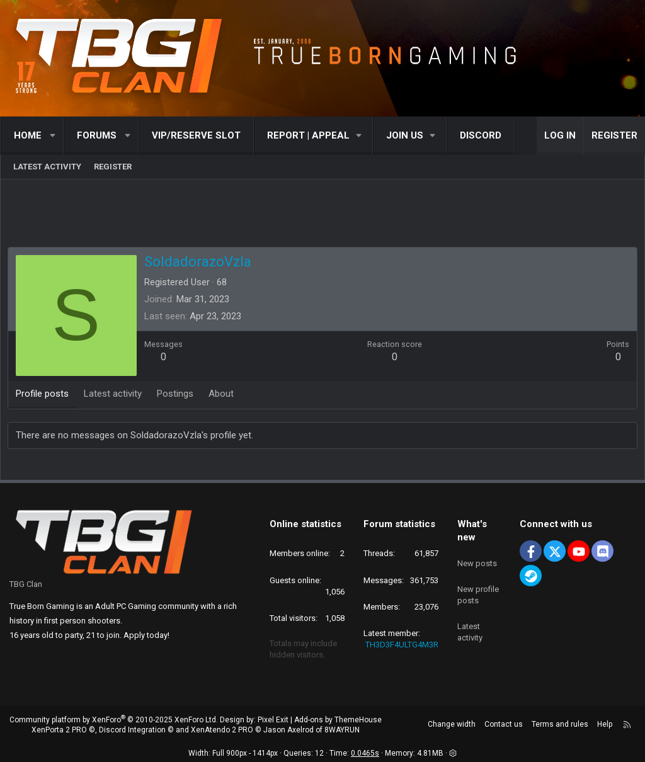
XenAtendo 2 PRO (222, 729)
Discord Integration (132, 729)
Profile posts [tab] (44, 396)
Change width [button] (452, 724)
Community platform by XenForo (113, 719)
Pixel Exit (273, 719)
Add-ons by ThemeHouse (338, 719)
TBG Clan (25, 584)
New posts (477, 559)
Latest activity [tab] (115, 396)
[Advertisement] (322, 217)
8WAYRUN (342, 729)
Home (28, 135)
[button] (53, 136)
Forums (97, 135)
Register (113, 166)
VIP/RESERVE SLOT (196, 135)
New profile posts (478, 587)
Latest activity (47, 166)
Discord (480, 135)
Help (604, 724)
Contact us (503, 724)
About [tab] (223, 396)
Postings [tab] (177, 396)
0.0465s (365, 753)
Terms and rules (560, 724)
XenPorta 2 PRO (59, 729)
